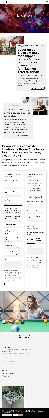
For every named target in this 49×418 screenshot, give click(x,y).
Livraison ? (8, 245)
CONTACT (6, 355)
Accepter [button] (15, 415)
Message (7, 260)
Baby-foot (6, 238)
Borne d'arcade (39, 239)
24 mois (30, 228)
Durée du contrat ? (33, 225)
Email (6, 192)
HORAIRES (7, 347)
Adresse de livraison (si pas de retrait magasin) (12, 253)
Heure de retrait (16, 217)
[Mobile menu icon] (47, 2)
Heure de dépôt (7, 217)
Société (29, 205)
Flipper (18, 238)
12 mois (30, 226)
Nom (6, 186)
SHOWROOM (7, 351)
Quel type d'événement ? (13, 200)
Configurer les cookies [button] (6, 415)
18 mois (35, 226)
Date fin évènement (17, 209)
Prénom (16, 186)
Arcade (12, 238)
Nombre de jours (10, 224)
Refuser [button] (20, 415)
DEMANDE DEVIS (37, 88)
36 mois (36, 228)
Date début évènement (8, 209)
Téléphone (17, 192)
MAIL (5, 359)
